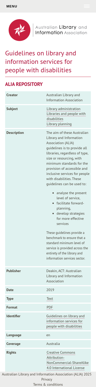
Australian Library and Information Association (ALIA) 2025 (46, 374)
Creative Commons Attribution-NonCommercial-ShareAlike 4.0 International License (68, 360)
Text (50, 298)
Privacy (46, 379)
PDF (50, 307)
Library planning (59, 124)
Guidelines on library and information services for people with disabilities (65, 321)
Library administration (63, 108)
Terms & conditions (48, 384)
